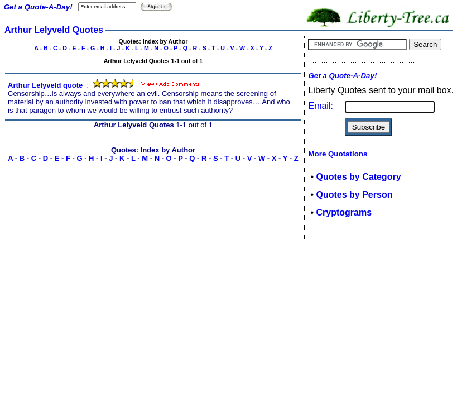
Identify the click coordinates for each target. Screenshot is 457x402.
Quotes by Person (354, 194)
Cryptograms (344, 212)
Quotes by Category (358, 176)
